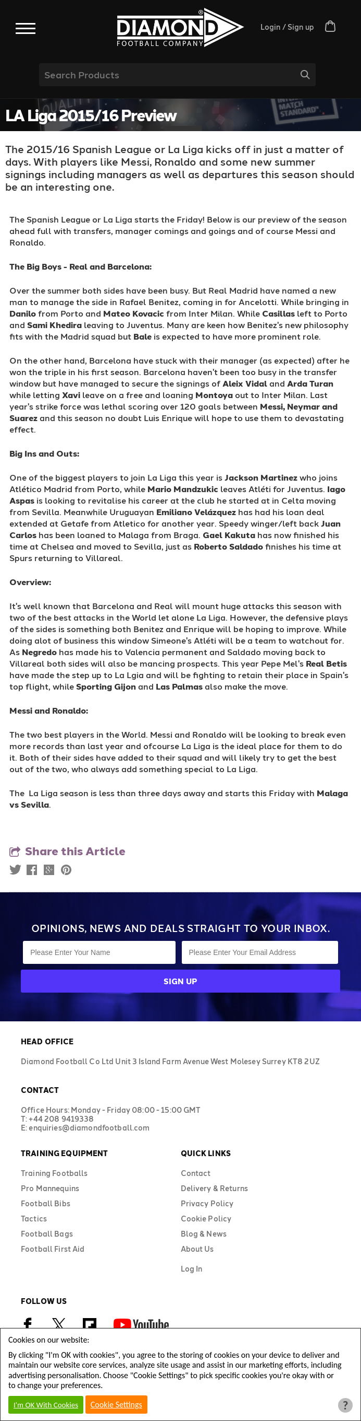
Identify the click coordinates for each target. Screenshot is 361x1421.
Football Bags (47, 1233)
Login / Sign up (287, 26)
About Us (197, 1248)
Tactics (34, 1218)
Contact (196, 1173)
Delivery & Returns (214, 1188)
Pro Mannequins (50, 1188)
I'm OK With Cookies (46, 1405)
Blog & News (204, 1233)
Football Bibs (45, 1203)
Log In (192, 1268)
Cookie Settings (116, 1405)
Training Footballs (54, 1173)
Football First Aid (53, 1248)
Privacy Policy (207, 1203)
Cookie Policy (206, 1218)
